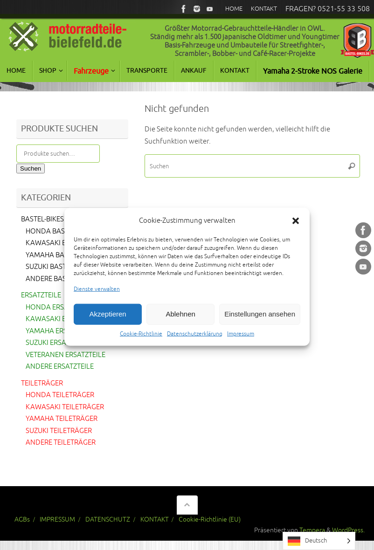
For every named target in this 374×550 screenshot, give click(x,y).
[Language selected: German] (319, 541)
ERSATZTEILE (41, 295)
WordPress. (348, 530)
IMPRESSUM (57, 519)
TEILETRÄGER (42, 383)
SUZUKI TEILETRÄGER (59, 430)
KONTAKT (154, 519)
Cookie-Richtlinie (141, 341)
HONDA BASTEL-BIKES (60, 231)
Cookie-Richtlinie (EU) (210, 519)
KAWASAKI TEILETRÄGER (65, 407)
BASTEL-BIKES (42, 219)
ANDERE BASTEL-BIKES (61, 279)
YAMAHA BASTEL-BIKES (62, 255)
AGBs (22, 519)
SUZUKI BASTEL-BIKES (59, 266)
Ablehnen (180, 322)
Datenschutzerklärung (194, 341)
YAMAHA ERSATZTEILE (61, 331)
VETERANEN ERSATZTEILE (65, 355)
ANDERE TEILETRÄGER (61, 442)
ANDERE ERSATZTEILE (60, 366)
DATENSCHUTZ (107, 519)
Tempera (312, 530)
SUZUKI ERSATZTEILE (58, 342)
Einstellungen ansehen (259, 322)
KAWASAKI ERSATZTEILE (64, 319)
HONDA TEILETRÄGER (60, 395)
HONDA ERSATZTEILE (59, 307)
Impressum (240, 341)
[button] (295, 229)
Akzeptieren (107, 322)
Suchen (30, 168)
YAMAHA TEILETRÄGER (61, 418)
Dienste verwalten (97, 297)
